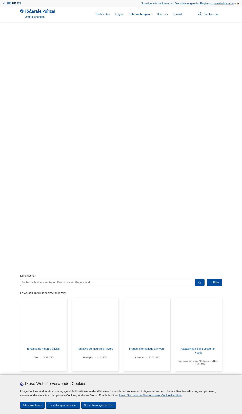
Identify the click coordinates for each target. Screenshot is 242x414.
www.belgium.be (224, 3)
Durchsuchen (28, 77)
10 (138, 345)
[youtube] (153, 372)
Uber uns (162, 14)
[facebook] (133, 372)
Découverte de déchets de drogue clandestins (147, 306)
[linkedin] (146, 372)
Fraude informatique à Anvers (147, 151)
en (19, 3)
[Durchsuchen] (200, 84)
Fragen (119, 14)
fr (9, 3)
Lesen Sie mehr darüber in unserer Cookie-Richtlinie (150, 395)
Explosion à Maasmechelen (146, 229)
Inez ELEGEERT (43, 304)
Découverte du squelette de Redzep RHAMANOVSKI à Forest (198, 231)
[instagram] (140, 372)
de (14, 3)
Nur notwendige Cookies (98, 405)
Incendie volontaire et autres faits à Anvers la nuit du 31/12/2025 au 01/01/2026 (95, 308)
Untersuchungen (139, 14)
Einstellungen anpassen (63, 405)
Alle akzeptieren (32, 405)
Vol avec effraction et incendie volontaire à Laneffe (198, 306)
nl (4, 3)
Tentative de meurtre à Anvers (95, 151)
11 (147, 345)
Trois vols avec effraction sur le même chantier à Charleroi (95, 231)
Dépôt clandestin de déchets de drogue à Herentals (43, 231)
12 (155, 345)
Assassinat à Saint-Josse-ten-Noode (198, 153)
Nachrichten (103, 14)
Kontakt (177, 14)
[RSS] (159, 372)
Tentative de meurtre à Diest (43, 151)
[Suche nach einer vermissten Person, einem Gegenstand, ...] (107, 84)
